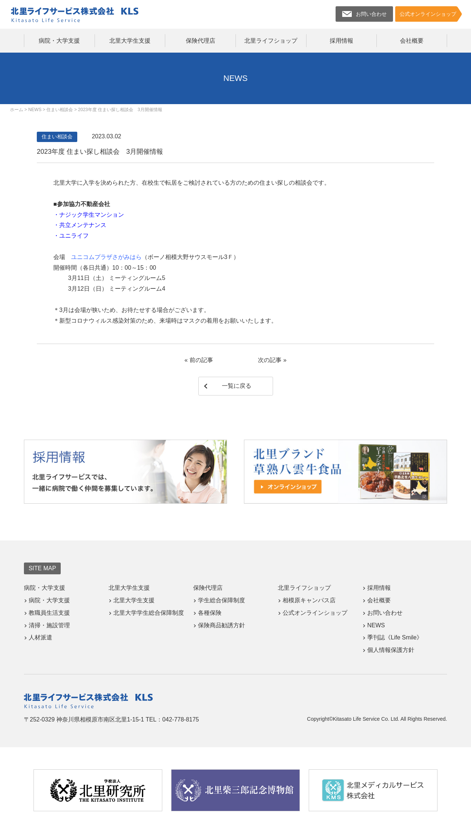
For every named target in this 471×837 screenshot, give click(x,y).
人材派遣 (40, 637)
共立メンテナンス (82, 225)
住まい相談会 (57, 136)
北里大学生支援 (129, 41)
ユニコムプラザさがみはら (106, 257)
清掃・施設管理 (49, 625)
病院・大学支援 (59, 41)
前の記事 (201, 360)
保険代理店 (200, 41)
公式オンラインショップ (315, 613)
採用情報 (341, 41)
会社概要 (412, 41)
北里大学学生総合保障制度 (148, 613)
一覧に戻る (236, 386)
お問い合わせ (385, 613)
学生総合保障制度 (221, 600)
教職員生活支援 (49, 613)
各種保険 (210, 613)
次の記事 (269, 360)
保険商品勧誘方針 (221, 625)
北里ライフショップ (270, 41)
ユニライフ (74, 236)
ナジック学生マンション (91, 215)
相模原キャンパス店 (309, 600)
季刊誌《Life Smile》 (394, 637)
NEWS (376, 625)
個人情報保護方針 (390, 650)
